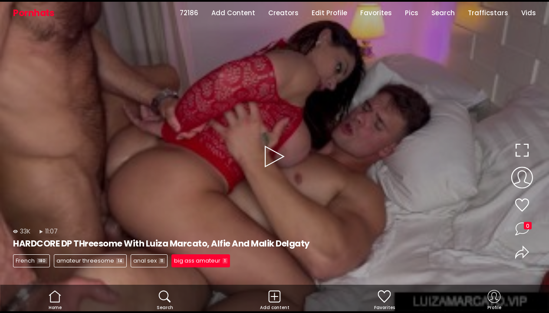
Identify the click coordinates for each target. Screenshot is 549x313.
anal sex (149, 260)
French (31, 260)
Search (443, 12)
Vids (528, 12)
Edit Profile (329, 12)
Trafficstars (488, 12)
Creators (283, 12)
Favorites (376, 12)
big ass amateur (200, 260)
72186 (189, 12)
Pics (411, 12)
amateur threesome (90, 260)
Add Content (233, 12)
